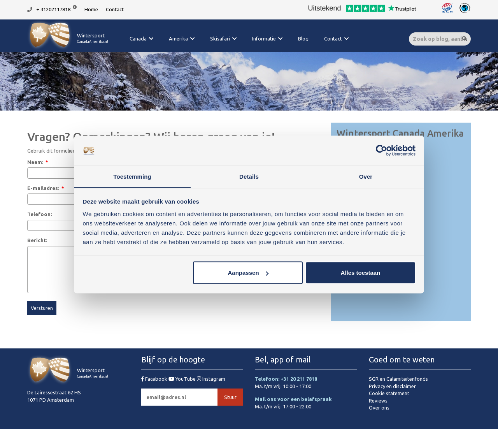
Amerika (178, 38)
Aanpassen (248, 272)
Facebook (154, 379)
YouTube (182, 379)
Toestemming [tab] (132, 176)
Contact (115, 9)
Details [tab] (249, 176)
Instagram (211, 379)
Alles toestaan (361, 272)
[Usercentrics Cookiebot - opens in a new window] (381, 150)
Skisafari (220, 38)
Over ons (379, 407)
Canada (138, 38)
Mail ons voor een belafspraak (293, 399)
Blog (303, 38)
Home (91, 9)
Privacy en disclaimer (392, 386)
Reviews (378, 400)
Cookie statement (389, 393)
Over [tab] (366, 176)
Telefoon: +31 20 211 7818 (286, 379)
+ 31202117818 (53, 9)
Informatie (264, 38)
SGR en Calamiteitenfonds (398, 379)
